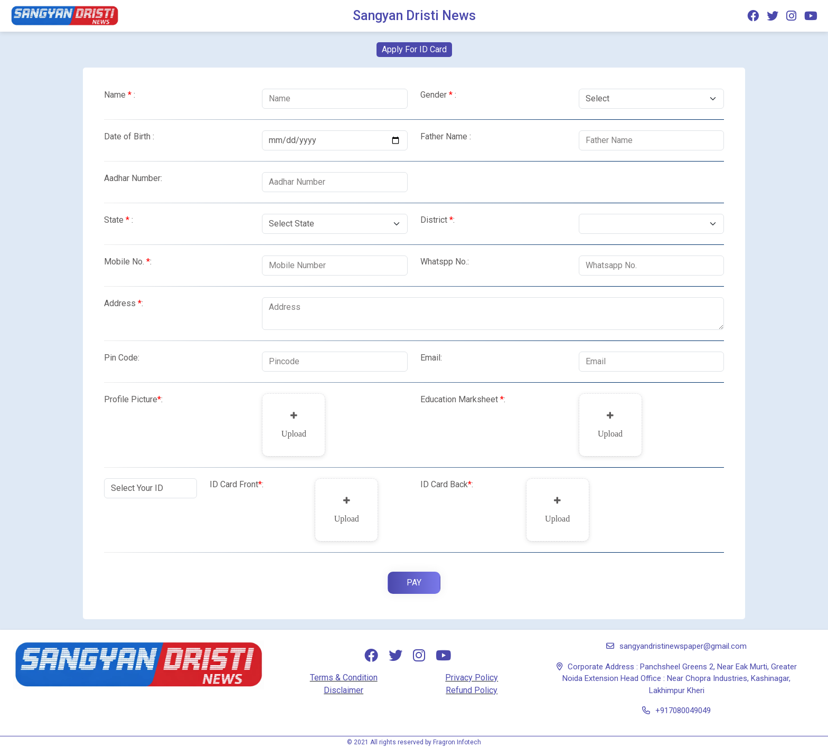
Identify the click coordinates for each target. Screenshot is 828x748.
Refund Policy (471, 690)
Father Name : (445, 136)
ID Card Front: (237, 484)
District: (437, 220)
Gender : (438, 95)
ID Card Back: (446, 484)
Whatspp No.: (444, 262)
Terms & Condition (344, 678)
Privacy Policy (471, 678)
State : (118, 220)
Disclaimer (343, 690)
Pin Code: (121, 358)
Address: (123, 303)
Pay (414, 582)
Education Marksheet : (462, 399)
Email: (431, 358)
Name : (119, 95)
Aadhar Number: (133, 178)
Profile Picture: (133, 399)
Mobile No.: (128, 262)
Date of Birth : (129, 136)
